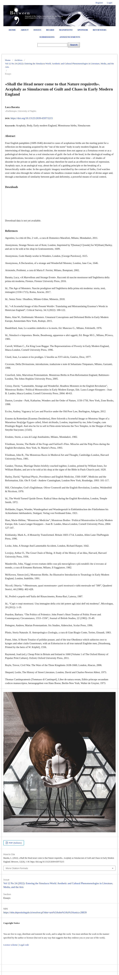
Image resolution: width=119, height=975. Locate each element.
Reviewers (99, 30)
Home (12, 30)
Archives (18, 60)
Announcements (70, 37)
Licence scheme (10, 945)
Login (109, 2)
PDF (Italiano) (15, 842)
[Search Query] (52, 45)
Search (74, 45)
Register (99, 2)
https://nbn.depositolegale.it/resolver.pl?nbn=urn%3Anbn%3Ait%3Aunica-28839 (45, 912)
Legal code (24, 945)
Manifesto (66, 30)
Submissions (47, 37)
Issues (37, 30)
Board (50, 30)
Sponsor (82, 30)
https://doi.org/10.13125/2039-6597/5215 (32, 118)
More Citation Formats (17, 868)
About (25, 30)
